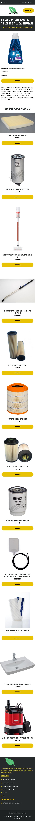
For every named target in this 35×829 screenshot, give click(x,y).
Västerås (5, 2)
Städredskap (12, 68)
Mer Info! (17, 81)
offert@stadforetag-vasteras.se (26, 2)
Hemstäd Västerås (8, 783)
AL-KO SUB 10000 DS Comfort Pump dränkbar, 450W (17, 738)
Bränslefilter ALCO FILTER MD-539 (17, 467)
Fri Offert (28, 10)
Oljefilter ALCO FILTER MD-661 (17, 365)
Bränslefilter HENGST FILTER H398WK (17, 520)
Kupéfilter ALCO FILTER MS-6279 (17, 135)
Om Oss (5, 793)
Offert (4, 796)
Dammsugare (20, 68)
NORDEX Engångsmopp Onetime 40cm (17, 630)
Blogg (5, 816)
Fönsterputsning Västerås (10, 786)
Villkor (16, 816)
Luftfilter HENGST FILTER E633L (17, 419)
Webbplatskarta (17, 818)
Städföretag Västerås (9, 780)
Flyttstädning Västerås (9, 789)
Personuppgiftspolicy (25, 816)
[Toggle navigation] (3, 10)
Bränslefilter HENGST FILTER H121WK (17, 189)
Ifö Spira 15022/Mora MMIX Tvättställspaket (17, 684)
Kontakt (10, 816)
